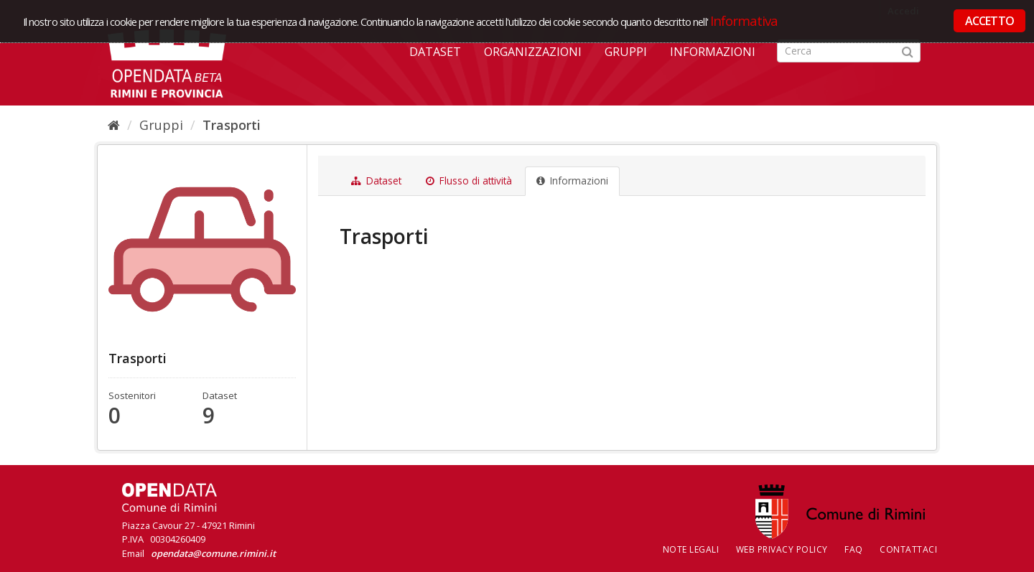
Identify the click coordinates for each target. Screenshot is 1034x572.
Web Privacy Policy (782, 549)
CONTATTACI (908, 549)
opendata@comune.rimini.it (213, 553)
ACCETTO (989, 21)
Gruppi (626, 52)
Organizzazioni (533, 52)
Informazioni (712, 52)
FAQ (853, 549)
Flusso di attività (469, 180)
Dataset (435, 52)
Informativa (744, 20)
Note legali (691, 549)
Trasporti (231, 124)
